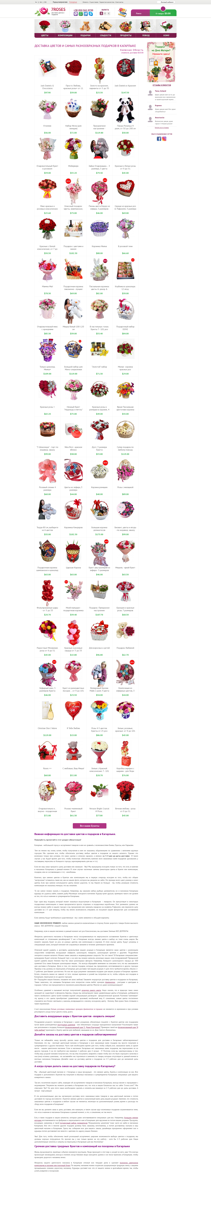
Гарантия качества (106, 2)
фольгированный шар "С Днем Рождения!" (82, 1027)
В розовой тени (125, 246)
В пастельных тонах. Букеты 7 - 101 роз (99, 328)
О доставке (93, 2)
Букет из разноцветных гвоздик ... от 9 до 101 (73, 689)
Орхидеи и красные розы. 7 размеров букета (125, 610)
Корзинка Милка (99, 246)
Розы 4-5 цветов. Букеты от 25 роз (99, 729)
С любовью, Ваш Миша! (73, 768)
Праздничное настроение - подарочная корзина (99, 128)
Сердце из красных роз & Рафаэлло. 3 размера (125, 207)
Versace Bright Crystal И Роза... (99, 810)
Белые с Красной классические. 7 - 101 (99, 769)
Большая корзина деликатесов (99, 528)
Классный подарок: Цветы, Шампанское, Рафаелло (73, 209)
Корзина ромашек (99, 487)
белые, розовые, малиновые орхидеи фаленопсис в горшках (77, 1009)
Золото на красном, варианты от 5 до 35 (99, 87)
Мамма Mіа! (47, 286)
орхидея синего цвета (91, 990)
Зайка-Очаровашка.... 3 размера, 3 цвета (99, 167)
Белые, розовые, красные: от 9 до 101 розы (125, 731)
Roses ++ (47, 768)
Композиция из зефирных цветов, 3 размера (125, 691)
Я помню (47, 125)
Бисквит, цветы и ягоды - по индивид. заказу (125, 528)
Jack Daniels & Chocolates (47, 87)
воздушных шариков (66, 1024)
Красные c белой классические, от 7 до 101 (47, 249)
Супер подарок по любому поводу (125, 448)
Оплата (85, 2)
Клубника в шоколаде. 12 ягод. (125, 287)
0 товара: (163, 12)
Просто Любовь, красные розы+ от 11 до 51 (73, 88)
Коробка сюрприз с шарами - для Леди (125, 769)
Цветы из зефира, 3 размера (73, 488)
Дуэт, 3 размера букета (99, 448)
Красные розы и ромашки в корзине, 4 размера (99, 410)
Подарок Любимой (125, 648)
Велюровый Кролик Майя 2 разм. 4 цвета (99, 689)
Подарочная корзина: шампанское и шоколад (47, 569)
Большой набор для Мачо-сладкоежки (73, 368)
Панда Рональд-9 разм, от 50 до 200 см (125, 127)
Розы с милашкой (125, 487)
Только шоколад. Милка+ (47, 368)
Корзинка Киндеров (73, 527)
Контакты (119, 2)
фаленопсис (110, 982)
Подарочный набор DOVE (125, 328)
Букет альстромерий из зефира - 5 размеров (99, 569)
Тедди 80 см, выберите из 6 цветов (47, 528)
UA (41, 2)
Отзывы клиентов (162, 85)
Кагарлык (73, 2)
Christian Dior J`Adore (47, 728)
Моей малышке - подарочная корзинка (73, 609)
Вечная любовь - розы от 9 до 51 (125, 810)
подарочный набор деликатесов (73, 1123)
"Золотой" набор (99, 366)
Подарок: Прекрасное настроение (99, 609)
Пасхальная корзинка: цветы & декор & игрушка (99, 289)
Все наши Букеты (89, 825)
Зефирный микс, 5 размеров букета (47, 689)
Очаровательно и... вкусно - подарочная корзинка (47, 811)
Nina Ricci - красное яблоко (73, 448)
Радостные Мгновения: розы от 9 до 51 (47, 649)
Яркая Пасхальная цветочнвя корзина (125, 408)
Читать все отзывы (162, 128)
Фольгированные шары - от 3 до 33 (47, 609)
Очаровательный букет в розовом (47, 167)
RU (36, 2)
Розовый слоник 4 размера (47, 488)
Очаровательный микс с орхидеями (47, 328)
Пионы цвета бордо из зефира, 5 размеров (99, 207)
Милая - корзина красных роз (125, 368)
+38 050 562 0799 (83, 10)
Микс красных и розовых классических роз (47, 209)
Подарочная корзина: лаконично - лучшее (73, 287)
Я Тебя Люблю (73, 728)
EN (45, 2)
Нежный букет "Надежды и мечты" (73, 408)
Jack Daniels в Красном (125, 85)
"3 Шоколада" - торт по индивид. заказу (47, 448)
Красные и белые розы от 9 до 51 (125, 167)
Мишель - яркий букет (125, 567)
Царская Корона (73, 567)
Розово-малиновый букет (73, 810)
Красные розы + (47, 407)
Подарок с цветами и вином (73, 247)
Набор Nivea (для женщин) (73, 127)
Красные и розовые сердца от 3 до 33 (73, 649)
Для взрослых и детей (99, 648)
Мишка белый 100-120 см (73, 328)
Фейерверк (73, 166)
